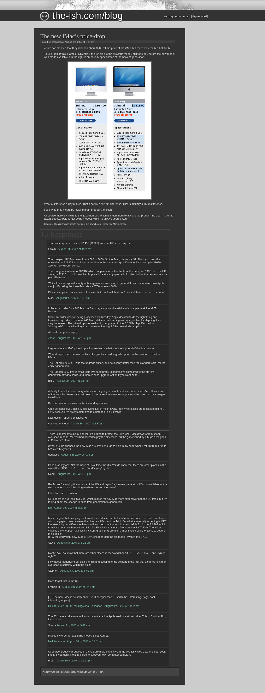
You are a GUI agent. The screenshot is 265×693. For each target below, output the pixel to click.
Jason (51, 338)
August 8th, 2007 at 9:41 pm (78, 586)
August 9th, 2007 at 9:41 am (73, 625)
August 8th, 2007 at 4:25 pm (70, 507)
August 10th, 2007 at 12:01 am (85, 641)
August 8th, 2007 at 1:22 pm (74, 249)
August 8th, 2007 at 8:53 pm (77, 570)
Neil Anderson (56, 641)
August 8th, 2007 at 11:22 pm (122, 605)
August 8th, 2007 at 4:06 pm (77, 454)
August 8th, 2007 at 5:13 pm (73, 542)
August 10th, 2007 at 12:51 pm (74, 660)
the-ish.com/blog (81, 15)
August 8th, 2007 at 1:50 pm (74, 338)
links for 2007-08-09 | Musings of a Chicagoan (75, 605)
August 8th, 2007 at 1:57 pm (73, 380)
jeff (50, 507)
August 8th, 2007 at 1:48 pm (73, 297)
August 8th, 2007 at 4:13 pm (74, 473)
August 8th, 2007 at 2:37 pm (87, 423)
